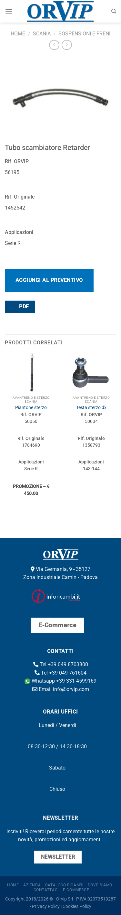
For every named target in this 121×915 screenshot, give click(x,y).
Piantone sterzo (31, 407)
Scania (42, 34)
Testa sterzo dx (91, 407)
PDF (19, 306)
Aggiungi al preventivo (49, 280)
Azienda (32, 885)
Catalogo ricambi (64, 885)
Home (18, 34)
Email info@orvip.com (60, 689)
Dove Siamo (100, 885)
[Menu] (9, 11)
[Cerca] (113, 11)
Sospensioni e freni (84, 34)
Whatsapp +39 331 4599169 (60, 681)
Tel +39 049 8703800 (60, 664)
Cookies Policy (77, 906)
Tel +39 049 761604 (60, 673)
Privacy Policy (46, 906)
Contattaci (46, 890)
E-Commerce (76, 890)
